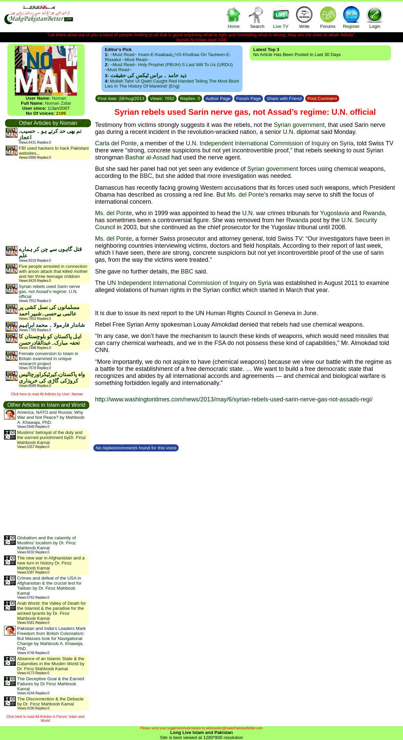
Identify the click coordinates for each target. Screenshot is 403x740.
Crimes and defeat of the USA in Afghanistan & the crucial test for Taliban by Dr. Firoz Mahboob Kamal (49, 586)
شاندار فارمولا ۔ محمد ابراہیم (52, 325)
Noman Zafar (58, 103)
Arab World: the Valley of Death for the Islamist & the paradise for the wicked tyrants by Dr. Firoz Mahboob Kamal (51, 611)
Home (233, 17)
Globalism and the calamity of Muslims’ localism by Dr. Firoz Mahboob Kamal (46, 542)
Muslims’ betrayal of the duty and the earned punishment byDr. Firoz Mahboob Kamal (51, 437)
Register (351, 17)
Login (374, 17)
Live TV (280, 17)
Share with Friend (284, 98)
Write (304, 17)
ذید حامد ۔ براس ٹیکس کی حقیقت (148, 75)
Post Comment (322, 98)
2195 (61, 113)
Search (257, 17)
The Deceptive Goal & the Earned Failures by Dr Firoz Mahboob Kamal (50, 683)
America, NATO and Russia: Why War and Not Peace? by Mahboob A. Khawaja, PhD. (50, 417)
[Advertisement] (48, 203)
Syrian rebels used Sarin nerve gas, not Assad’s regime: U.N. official (49, 291)
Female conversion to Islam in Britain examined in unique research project (48, 358)
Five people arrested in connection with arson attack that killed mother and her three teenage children (53, 271)
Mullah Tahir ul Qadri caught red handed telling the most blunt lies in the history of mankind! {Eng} (172, 84)
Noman (59, 98)
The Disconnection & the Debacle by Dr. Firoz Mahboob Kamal (50, 701)
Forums (327, 17)
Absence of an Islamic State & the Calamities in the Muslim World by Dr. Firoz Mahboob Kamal (50, 663)
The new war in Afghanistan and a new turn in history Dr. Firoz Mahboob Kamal (51, 563)
